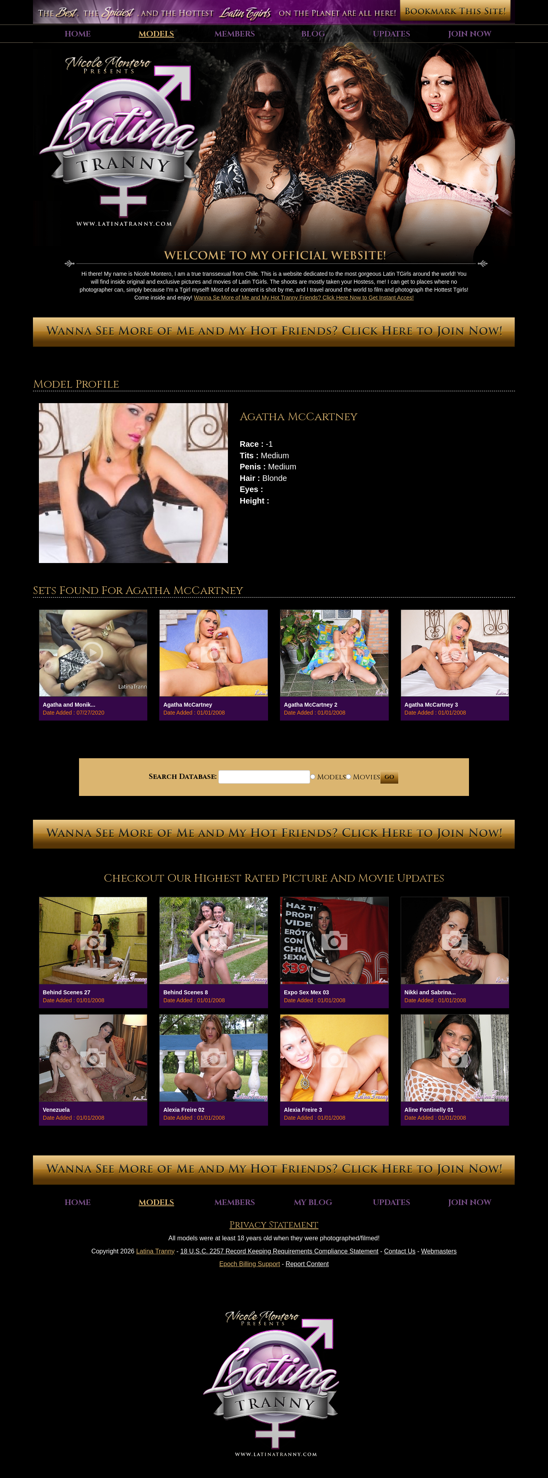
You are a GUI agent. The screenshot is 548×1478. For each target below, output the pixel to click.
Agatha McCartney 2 (311, 705)
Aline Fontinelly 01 (429, 1110)
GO (389, 777)
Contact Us (399, 1251)
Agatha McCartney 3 (431, 705)
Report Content (307, 1264)
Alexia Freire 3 (303, 1110)
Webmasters (439, 1251)
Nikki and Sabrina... (430, 992)
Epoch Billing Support (249, 1264)
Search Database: (182, 777)
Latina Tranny (155, 1251)
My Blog (313, 1202)
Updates (391, 34)
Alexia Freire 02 (184, 1110)
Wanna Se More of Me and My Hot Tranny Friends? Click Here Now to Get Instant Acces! (304, 297)
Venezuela (56, 1110)
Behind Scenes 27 (67, 992)
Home (78, 34)
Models (156, 34)
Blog (313, 34)
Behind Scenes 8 (185, 992)
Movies (363, 777)
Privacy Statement (274, 1225)
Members (234, 34)
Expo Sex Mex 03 (306, 992)
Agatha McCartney (187, 705)
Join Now (469, 34)
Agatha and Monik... (69, 705)
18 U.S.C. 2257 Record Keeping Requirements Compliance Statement (279, 1251)
